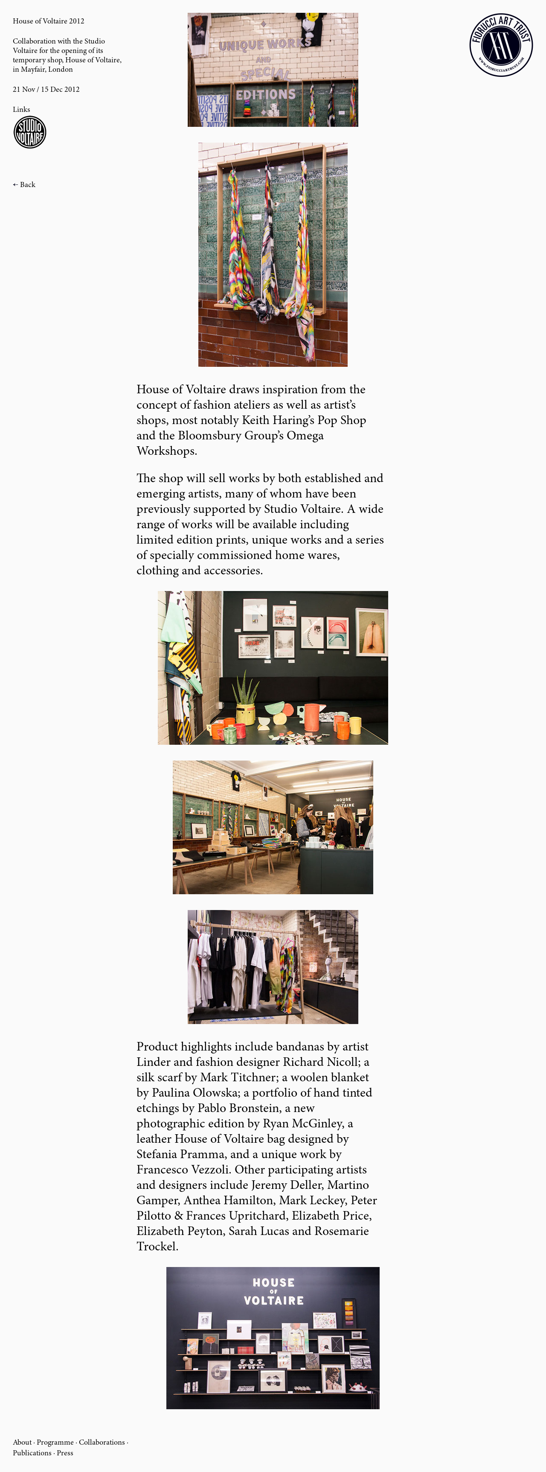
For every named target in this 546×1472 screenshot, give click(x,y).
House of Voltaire (92, 60)
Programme (55, 1443)
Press (65, 1453)
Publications (32, 1453)
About (22, 1443)
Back (27, 185)
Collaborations (102, 1443)
